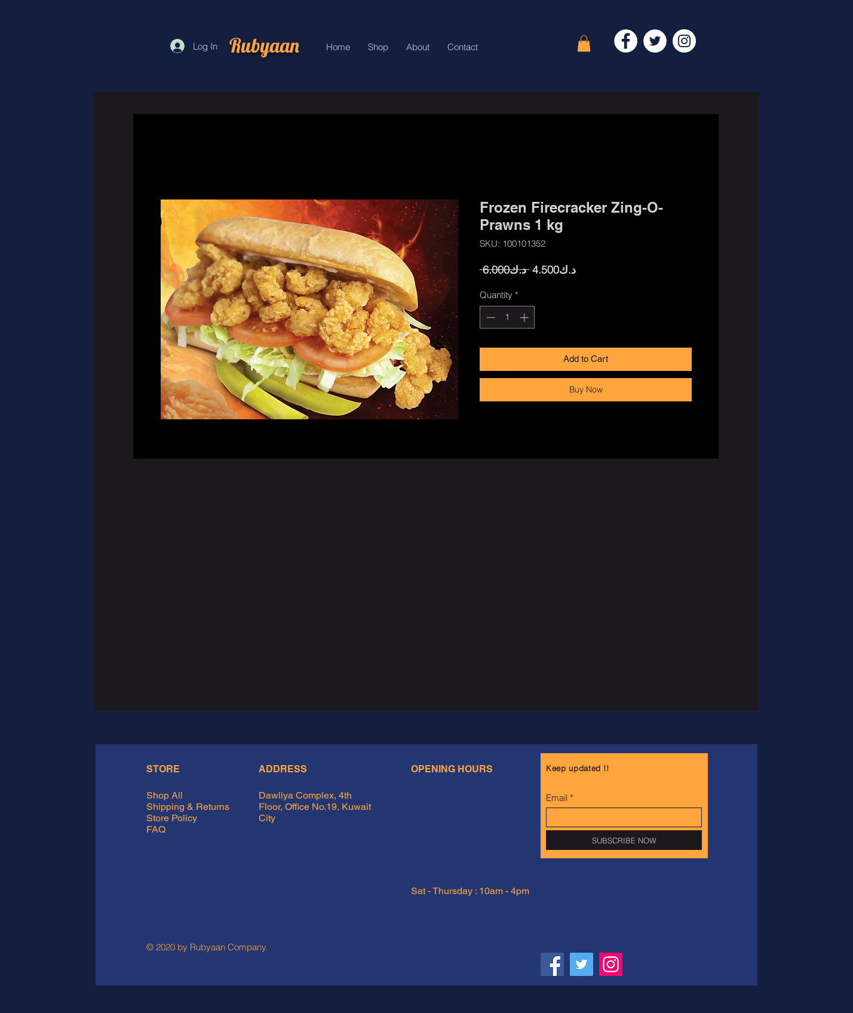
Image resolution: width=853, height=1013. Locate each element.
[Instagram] (684, 41)
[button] (584, 43)
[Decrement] (489, 317)
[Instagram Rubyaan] (610, 964)
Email (556, 797)
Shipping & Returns (189, 806)
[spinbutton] (507, 317)
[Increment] (525, 317)
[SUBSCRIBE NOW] (624, 840)
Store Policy (171, 818)
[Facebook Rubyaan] (552, 964)
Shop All (164, 795)
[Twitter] (655, 41)
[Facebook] (625, 41)
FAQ (155, 829)
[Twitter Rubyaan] (581, 964)
